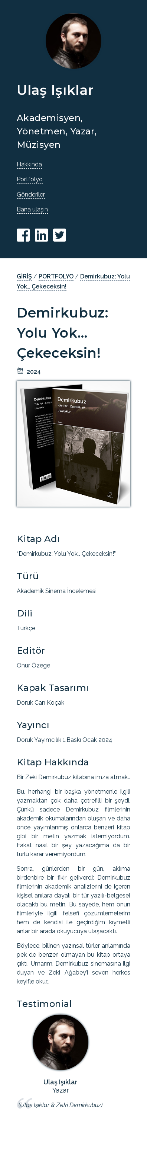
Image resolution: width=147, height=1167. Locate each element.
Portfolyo (30, 179)
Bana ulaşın (32, 209)
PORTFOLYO (56, 276)
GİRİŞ (24, 276)
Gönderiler (31, 194)
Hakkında (29, 164)
